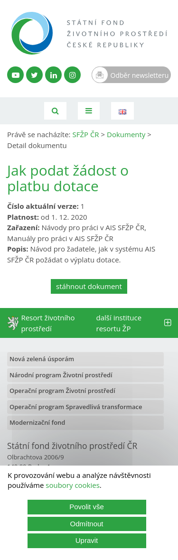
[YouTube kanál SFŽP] (15, 74)
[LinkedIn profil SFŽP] (53, 74)
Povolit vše (86, 507)
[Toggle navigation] (89, 111)
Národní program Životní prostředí (60, 375)
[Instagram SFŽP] (72, 74)
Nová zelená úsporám (41, 359)
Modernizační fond (37, 422)
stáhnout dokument (89, 286)
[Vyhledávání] (55, 111)
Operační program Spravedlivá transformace (75, 406)
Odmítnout (86, 524)
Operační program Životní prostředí (62, 390)
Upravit (86, 540)
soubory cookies (73, 485)
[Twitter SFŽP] (34, 74)
